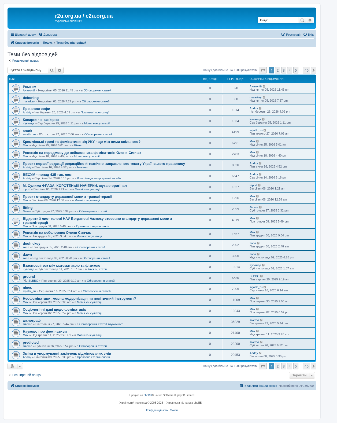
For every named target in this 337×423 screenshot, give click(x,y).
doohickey (31, 244)
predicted (31, 342)
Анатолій (29, 90)
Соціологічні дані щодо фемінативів (54, 309)
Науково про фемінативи (45, 331)
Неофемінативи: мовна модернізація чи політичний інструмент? (79, 298)
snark (27, 131)
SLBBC (33, 280)
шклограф (31, 320)
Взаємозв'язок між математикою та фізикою (61, 266)
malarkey (29, 101)
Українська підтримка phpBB (184, 402)
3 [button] (284, 70)
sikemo (27, 324)
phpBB (148, 395)
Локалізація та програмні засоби (99, 178)
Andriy (27, 112)
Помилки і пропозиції (95, 112)
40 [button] (307, 70)
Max (25, 145)
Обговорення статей (97, 90)
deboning (31, 98)
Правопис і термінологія (92, 226)
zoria (26, 247)
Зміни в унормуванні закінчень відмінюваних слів (67, 353)
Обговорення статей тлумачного (101, 324)
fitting (28, 208)
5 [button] (296, 70)
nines (27, 287)
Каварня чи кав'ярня (41, 120)
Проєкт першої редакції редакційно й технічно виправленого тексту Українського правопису (104, 164)
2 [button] (278, 70)
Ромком (29, 87)
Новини (82, 167)
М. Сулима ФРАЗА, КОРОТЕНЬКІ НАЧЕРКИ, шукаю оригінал (75, 186)
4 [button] (290, 70)
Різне (78, 145)
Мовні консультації (97, 123)
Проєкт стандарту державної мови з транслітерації (67, 197)
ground (29, 276)
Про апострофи (36, 109)
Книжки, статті (97, 269)
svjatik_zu (29, 134)
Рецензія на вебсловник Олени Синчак (57, 233)
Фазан (27, 211)
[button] (263, 70)
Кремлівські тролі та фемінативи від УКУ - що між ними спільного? (81, 142)
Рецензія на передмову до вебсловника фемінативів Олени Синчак (82, 153)
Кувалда (28, 123)
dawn (27, 255)
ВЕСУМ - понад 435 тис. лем (47, 175)
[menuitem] (48, 34)
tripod (26, 189)
